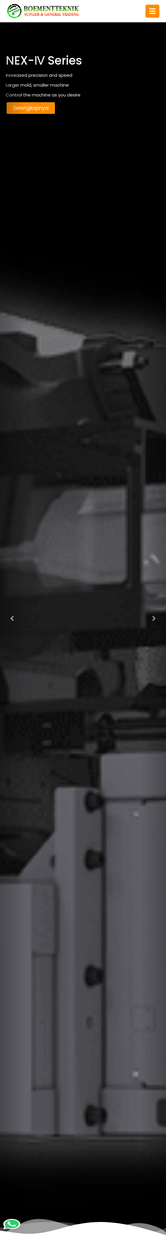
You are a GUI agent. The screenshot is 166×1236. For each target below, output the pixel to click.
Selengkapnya (31, 108)
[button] (12, 618)
